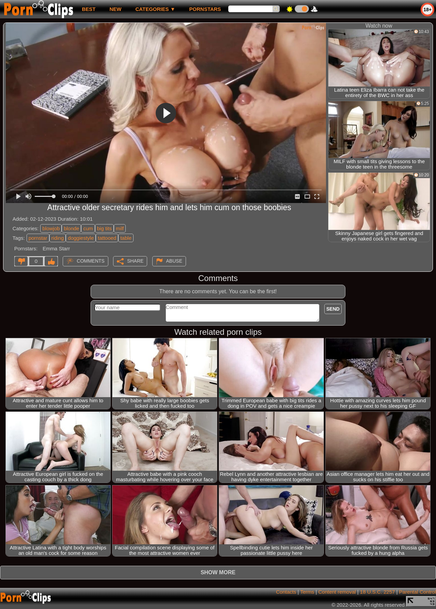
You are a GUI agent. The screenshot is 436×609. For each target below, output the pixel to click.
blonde (71, 228)
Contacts (286, 592)
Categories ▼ (155, 9)
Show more (218, 572)
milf (120, 228)
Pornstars (205, 9)
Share (135, 261)
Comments (91, 261)
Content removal (337, 592)
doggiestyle (81, 238)
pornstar (38, 238)
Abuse (174, 261)
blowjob (51, 228)
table (125, 238)
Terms (307, 592)
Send (333, 309)
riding (57, 238)
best (88, 9)
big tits (104, 228)
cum (88, 228)
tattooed (107, 238)
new (115, 9)
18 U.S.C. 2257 (377, 592)
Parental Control (417, 592)
